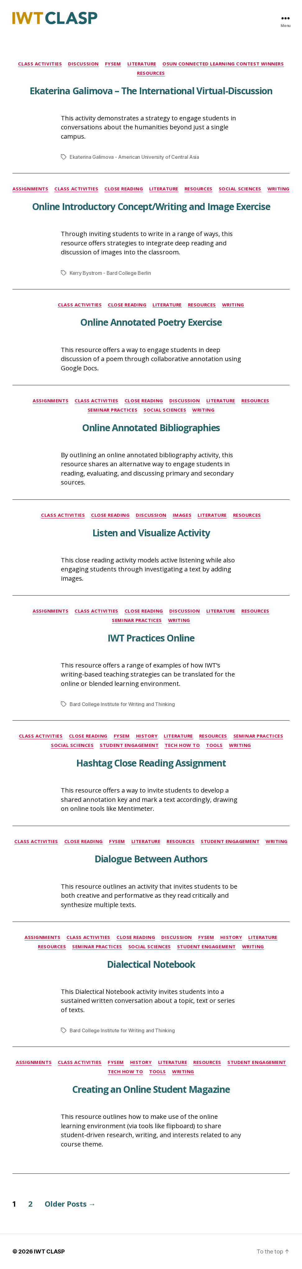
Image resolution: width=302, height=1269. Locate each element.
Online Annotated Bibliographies (151, 427)
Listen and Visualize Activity (151, 532)
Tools (214, 745)
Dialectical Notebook (151, 964)
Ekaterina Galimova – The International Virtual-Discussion (151, 90)
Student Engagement (129, 745)
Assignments (30, 189)
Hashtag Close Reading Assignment (151, 763)
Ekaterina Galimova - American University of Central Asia (134, 157)
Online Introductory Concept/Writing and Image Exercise (151, 206)
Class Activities (40, 64)
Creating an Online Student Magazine (151, 1089)
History (147, 736)
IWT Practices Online (151, 638)
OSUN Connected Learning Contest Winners (223, 64)
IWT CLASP (49, 1251)
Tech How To (182, 745)
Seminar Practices (112, 410)
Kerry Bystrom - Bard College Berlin (110, 273)
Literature (142, 64)
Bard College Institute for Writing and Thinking (122, 704)
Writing (279, 189)
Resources (151, 73)
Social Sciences (240, 189)
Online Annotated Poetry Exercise (151, 322)
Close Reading (123, 189)
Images (182, 515)
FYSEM (113, 64)
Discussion (83, 64)
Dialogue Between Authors (151, 858)
